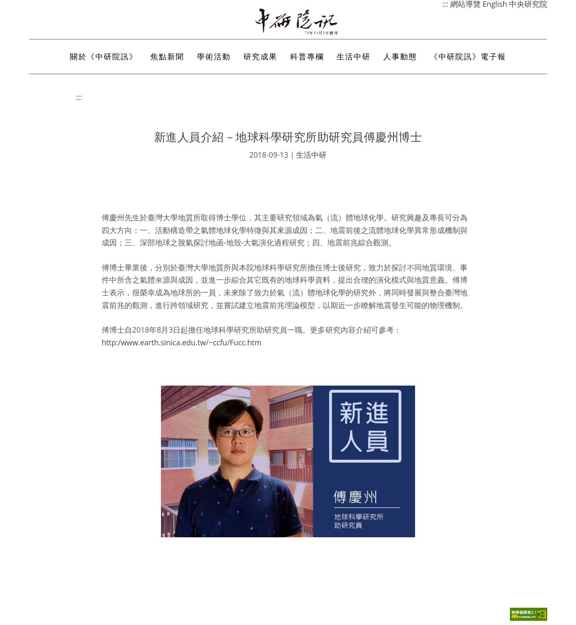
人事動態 (400, 56)
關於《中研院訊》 (104, 56)
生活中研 (354, 56)
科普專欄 (307, 56)
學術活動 (214, 56)
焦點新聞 (167, 56)
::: (79, 97)
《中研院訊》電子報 (468, 56)
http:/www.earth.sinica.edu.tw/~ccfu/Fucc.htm (181, 342)
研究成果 (260, 56)
